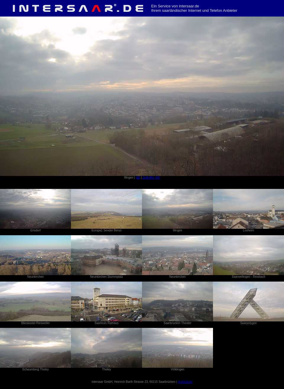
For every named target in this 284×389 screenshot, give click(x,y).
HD (138, 177)
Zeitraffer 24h (151, 177)
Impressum (185, 381)
